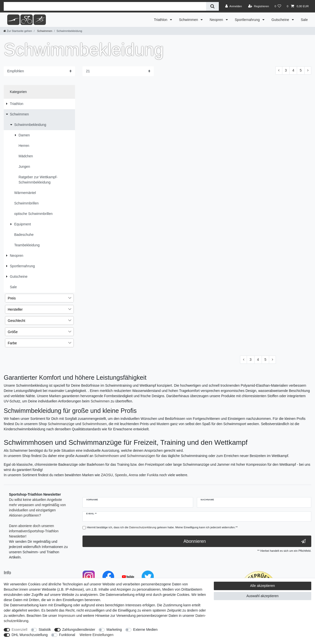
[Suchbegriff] (105, 6)
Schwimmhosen (94, 424)
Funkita (152, 475)
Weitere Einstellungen (96, 635)
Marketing (114, 630)
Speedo (121, 475)
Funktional (67, 635)
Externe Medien (145, 630)
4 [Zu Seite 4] (293, 70)
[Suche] (212, 6)
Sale (304, 20)
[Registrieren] (258, 6)
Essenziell (19, 630)
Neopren (217, 20)
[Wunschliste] (278, 6)
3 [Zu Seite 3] (286, 70)
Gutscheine (280, 20)
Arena (133, 475)
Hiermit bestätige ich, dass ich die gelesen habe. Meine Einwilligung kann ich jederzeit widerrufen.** (162, 527)
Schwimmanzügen (141, 456)
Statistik (45, 630)
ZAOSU (107, 475)
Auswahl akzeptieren (262, 596)
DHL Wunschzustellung (30, 635)
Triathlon (161, 20)
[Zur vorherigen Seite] (278, 70)
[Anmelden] (234, 6)
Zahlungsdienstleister (78, 630)
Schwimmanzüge (61, 424)
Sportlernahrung (248, 20)
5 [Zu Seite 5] (301, 70)
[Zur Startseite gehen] (17, 30)
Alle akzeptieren (262, 586)
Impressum (66, 616)
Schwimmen (189, 20)
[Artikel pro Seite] (118, 71)
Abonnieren (244, 541)
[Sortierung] (39, 71)
